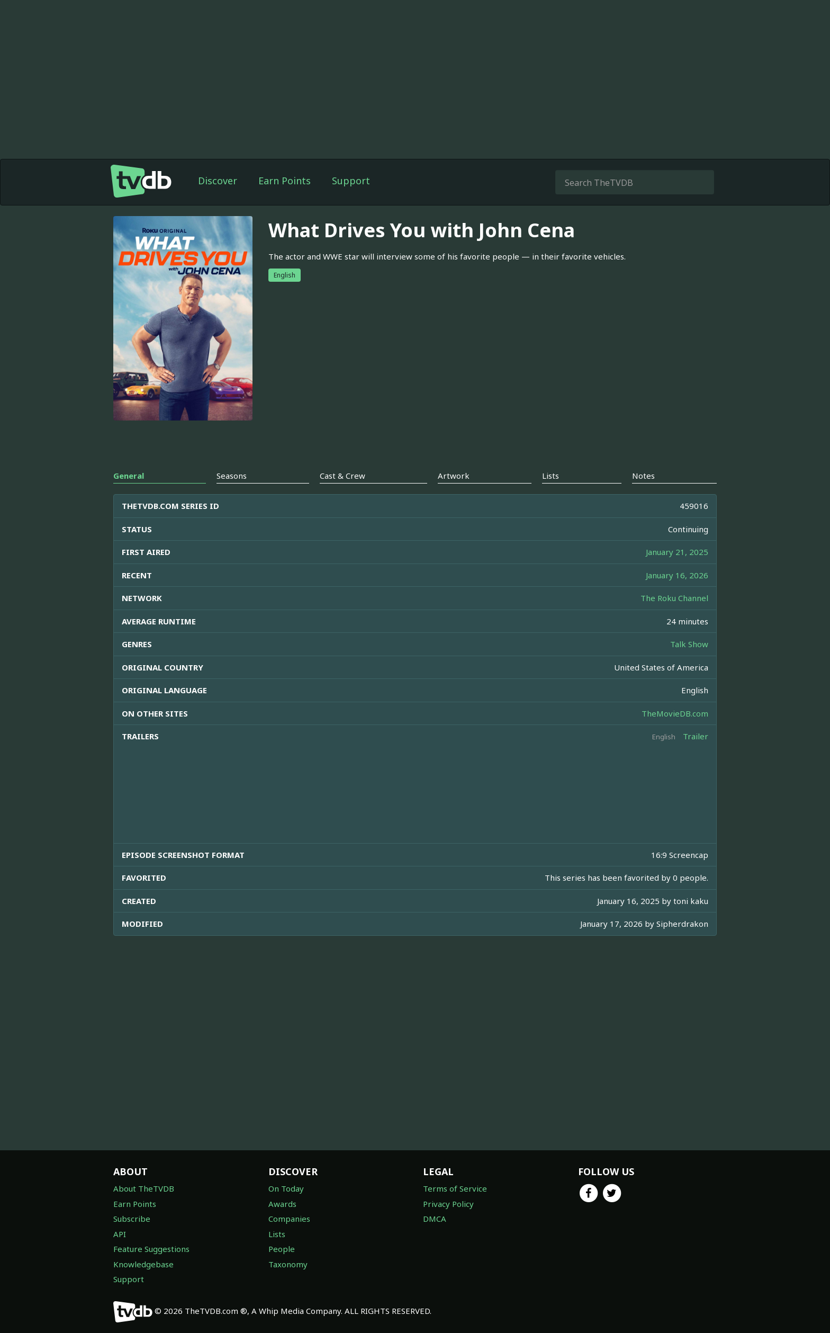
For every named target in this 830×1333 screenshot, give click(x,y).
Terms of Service (455, 1188)
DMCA (434, 1218)
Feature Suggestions (151, 1248)
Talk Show (689, 644)
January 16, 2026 (677, 575)
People (281, 1248)
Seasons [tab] (231, 475)
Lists (276, 1234)
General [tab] (128, 475)
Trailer (695, 736)
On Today (286, 1188)
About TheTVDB (143, 1188)
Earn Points (284, 180)
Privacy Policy (448, 1203)
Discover (217, 180)
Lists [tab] (550, 475)
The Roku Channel (674, 598)
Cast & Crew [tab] (342, 475)
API (119, 1234)
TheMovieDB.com (675, 713)
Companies (289, 1218)
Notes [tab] (643, 475)
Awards (282, 1203)
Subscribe (131, 1218)
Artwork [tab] (454, 475)
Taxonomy (288, 1264)
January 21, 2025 (677, 552)
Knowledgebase (143, 1264)
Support (351, 180)
